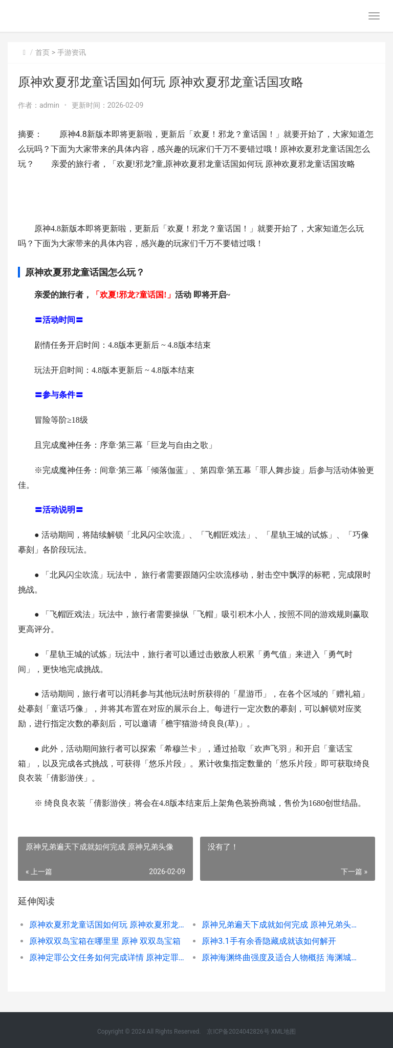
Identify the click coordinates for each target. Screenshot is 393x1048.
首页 (42, 52)
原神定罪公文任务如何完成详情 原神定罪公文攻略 (107, 957)
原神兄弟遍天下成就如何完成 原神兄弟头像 (279, 925)
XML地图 (283, 1031)
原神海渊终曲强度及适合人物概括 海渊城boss (279, 957)
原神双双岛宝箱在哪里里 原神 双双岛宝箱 (105, 941)
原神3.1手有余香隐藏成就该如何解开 (269, 941)
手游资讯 (71, 52)
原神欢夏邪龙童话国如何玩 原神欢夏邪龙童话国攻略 (107, 925)
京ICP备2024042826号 (237, 1031)
